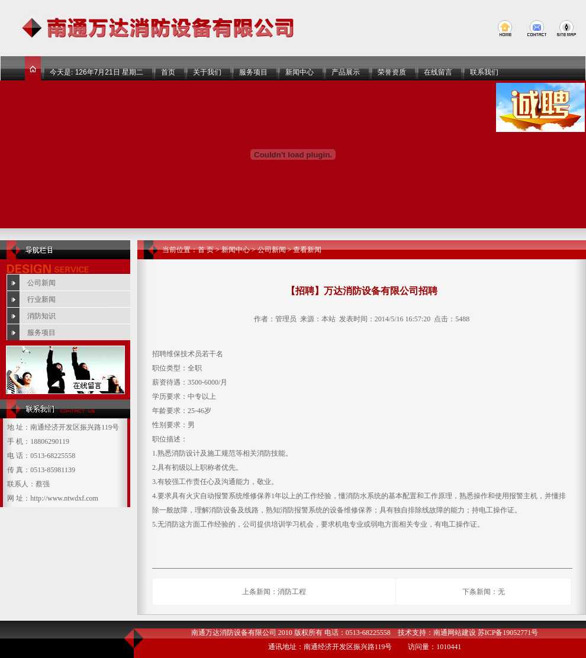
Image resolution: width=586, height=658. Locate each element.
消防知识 (41, 316)
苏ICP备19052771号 (508, 632)
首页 (168, 72)
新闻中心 (299, 72)
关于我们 (207, 72)
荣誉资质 (392, 72)
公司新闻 (41, 283)
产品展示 (345, 72)
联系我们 (484, 72)
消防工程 (292, 592)
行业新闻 (41, 299)
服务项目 (253, 72)
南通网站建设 (454, 632)
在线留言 (438, 72)
